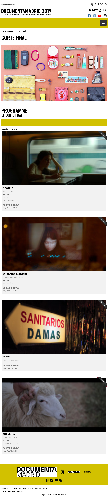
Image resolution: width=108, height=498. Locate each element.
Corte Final (21, 31)
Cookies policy (59, 494)
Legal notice (46, 494)
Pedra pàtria (9, 434)
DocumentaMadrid (9, 4)
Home (4, 31)
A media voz (8, 187)
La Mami (6, 356)
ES (105, 10)
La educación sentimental (15, 273)
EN (100, 10)
